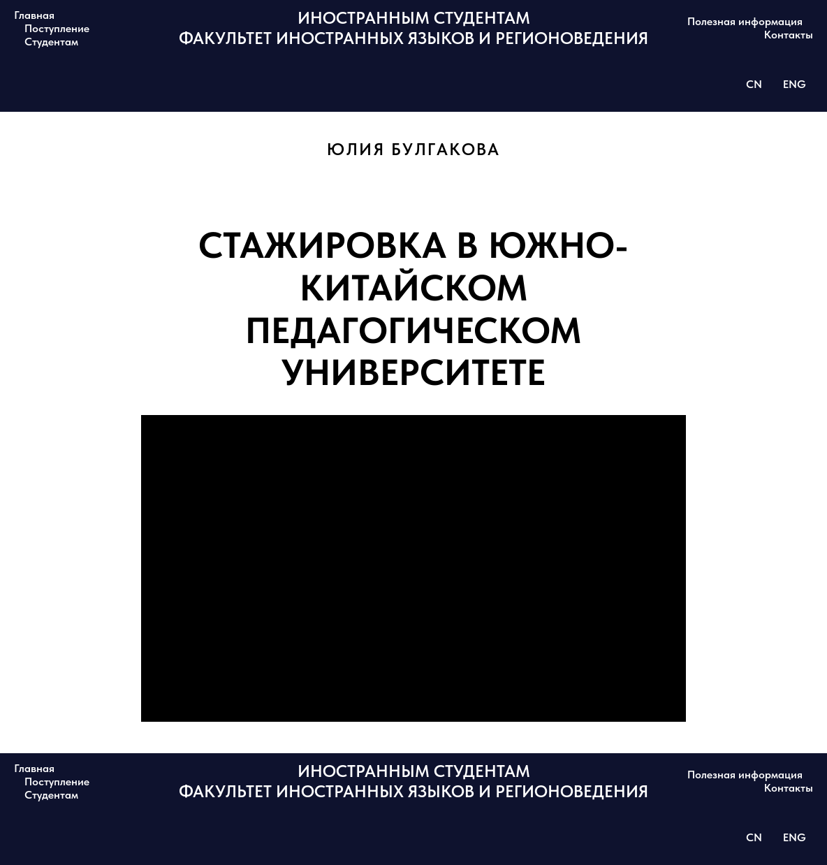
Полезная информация (745, 21)
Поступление (56, 28)
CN (754, 84)
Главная (34, 15)
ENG (794, 84)
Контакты (788, 34)
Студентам (51, 41)
